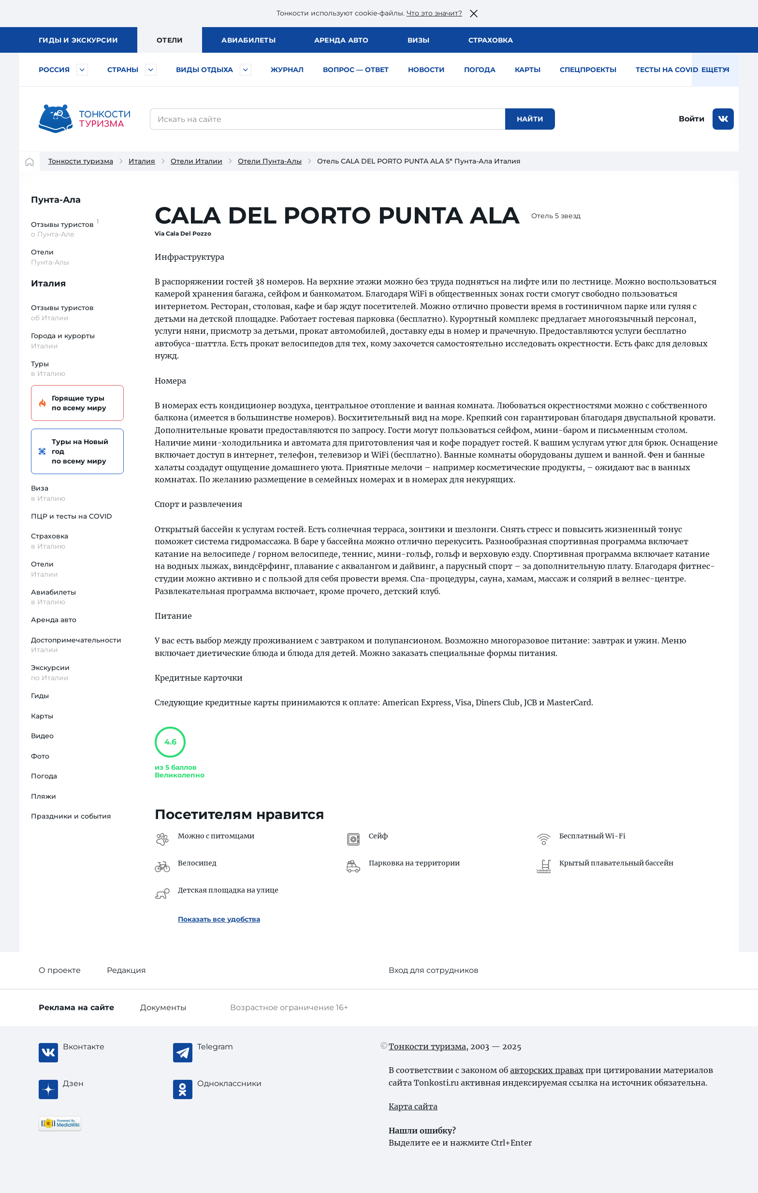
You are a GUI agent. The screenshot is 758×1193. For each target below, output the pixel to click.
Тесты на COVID (667, 69)
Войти (691, 118)
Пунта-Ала (56, 199)
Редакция (126, 970)
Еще (715, 69)
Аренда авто (341, 40)
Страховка (490, 40)
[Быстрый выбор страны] (151, 69)
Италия (142, 161)
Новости (426, 69)
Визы (419, 40)
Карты (527, 69)
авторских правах (546, 1070)
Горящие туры (76, 403)
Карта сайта (413, 1106)
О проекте (60, 970)
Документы (163, 1007)
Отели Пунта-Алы (270, 161)
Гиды (40, 695)
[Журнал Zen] (101, 1083)
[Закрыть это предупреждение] (473, 13)
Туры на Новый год (76, 451)
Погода (480, 69)
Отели (170, 40)
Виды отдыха (204, 69)
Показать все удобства (219, 919)
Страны (122, 69)
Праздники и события (71, 816)
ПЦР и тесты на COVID (71, 516)
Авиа (248, 40)
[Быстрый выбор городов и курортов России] (82, 69)
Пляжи (43, 796)
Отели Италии (196, 161)
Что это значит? (434, 13)
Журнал (287, 69)
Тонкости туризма (80, 161)
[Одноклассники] (236, 1083)
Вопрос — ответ (356, 69)
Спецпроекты (588, 69)
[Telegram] (236, 1047)
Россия (54, 69)
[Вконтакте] (101, 1047)
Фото (40, 756)
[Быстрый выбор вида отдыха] (245, 69)
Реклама (76, 1007)
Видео (42, 735)
